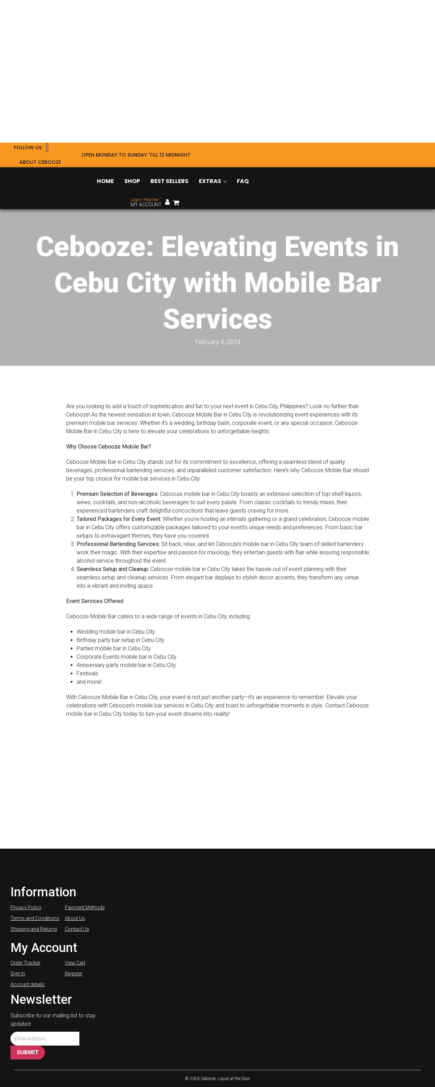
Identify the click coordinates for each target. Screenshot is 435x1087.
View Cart (75, 963)
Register (74, 973)
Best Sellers (169, 181)
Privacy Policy (25, 907)
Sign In (17, 973)
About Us (75, 918)
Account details (27, 984)
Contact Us (77, 929)
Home (105, 181)
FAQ (243, 181)
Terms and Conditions (34, 918)
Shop (132, 181)
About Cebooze (40, 162)
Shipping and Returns (33, 929)
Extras (212, 181)
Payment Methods (85, 907)
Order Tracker (25, 963)
